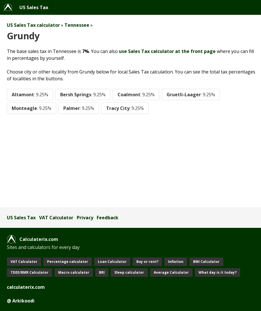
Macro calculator (73, 272)
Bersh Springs (83, 94)
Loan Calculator (112, 261)
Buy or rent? (147, 261)
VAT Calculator (56, 217)
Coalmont (136, 94)
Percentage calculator (67, 261)
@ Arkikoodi (21, 301)
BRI (102, 272)
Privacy (85, 217)
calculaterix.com (26, 287)
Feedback (107, 217)
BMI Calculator (206, 261)
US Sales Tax (33, 7)
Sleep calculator (129, 272)
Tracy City (125, 108)
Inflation (175, 261)
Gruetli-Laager (191, 94)
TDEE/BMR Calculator (29, 272)
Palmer (78, 108)
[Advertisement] (130, 160)
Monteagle (31, 108)
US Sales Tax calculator (33, 25)
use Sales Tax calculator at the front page (167, 51)
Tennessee (76, 25)
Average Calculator (171, 272)
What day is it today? (217, 272)
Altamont (30, 94)
